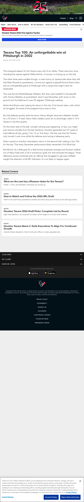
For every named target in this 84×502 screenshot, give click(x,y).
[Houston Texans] (42, 284)
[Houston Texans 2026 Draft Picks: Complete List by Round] (42, 212)
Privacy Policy (42, 299)
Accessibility (42, 303)
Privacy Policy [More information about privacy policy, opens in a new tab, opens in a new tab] (71, 492)
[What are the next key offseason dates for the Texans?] (42, 182)
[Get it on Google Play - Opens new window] (49, 274)
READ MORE (42, 39)
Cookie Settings (42, 319)
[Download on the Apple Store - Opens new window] (33, 273)
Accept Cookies (51, 497)
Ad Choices (42, 311)
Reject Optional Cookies (70, 497)
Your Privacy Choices (42, 315)
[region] (42, 489)
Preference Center (42, 323)
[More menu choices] (80, 18)
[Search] (76, 18)
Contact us (42, 307)
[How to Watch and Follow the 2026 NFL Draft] (42, 197)
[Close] (81, 30)
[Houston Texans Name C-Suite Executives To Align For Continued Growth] (42, 228)
